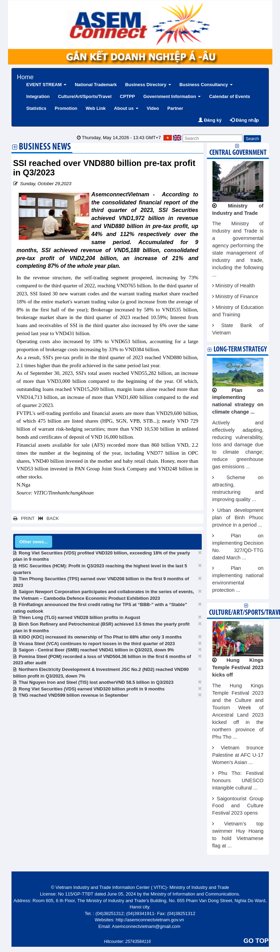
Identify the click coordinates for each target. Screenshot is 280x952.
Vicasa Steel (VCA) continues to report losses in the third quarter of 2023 (97, 643)
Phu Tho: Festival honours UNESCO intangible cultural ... (238, 780)
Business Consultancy (206, 84)
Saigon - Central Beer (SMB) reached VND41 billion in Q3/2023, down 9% (96, 649)
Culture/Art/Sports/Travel (85, 96)
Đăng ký (210, 120)
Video (153, 108)
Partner (175, 108)
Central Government (237, 153)
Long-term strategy (240, 349)
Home (25, 76)
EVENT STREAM (46, 84)
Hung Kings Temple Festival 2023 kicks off (238, 667)
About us (126, 108)
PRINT (24, 518)
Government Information (172, 96)
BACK (47, 518)
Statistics (36, 108)
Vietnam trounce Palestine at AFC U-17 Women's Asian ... (238, 755)
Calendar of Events (229, 96)
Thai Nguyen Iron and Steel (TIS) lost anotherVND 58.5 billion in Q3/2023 (96, 682)
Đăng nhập (244, 120)
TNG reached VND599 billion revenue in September (73, 695)
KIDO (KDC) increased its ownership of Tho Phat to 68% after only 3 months (100, 637)
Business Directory (148, 84)
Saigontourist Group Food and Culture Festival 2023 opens (238, 806)
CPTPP (127, 96)
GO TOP (256, 940)
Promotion (66, 108)
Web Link (96, 108)
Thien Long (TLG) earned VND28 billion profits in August (79, 617)
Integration (38, 96)
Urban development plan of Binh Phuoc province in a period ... (238, 517)
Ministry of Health (235, 285)
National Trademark (96, 84)
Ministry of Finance (236, 296)
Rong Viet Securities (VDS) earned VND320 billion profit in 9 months (92, 689)
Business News (45, 147)
